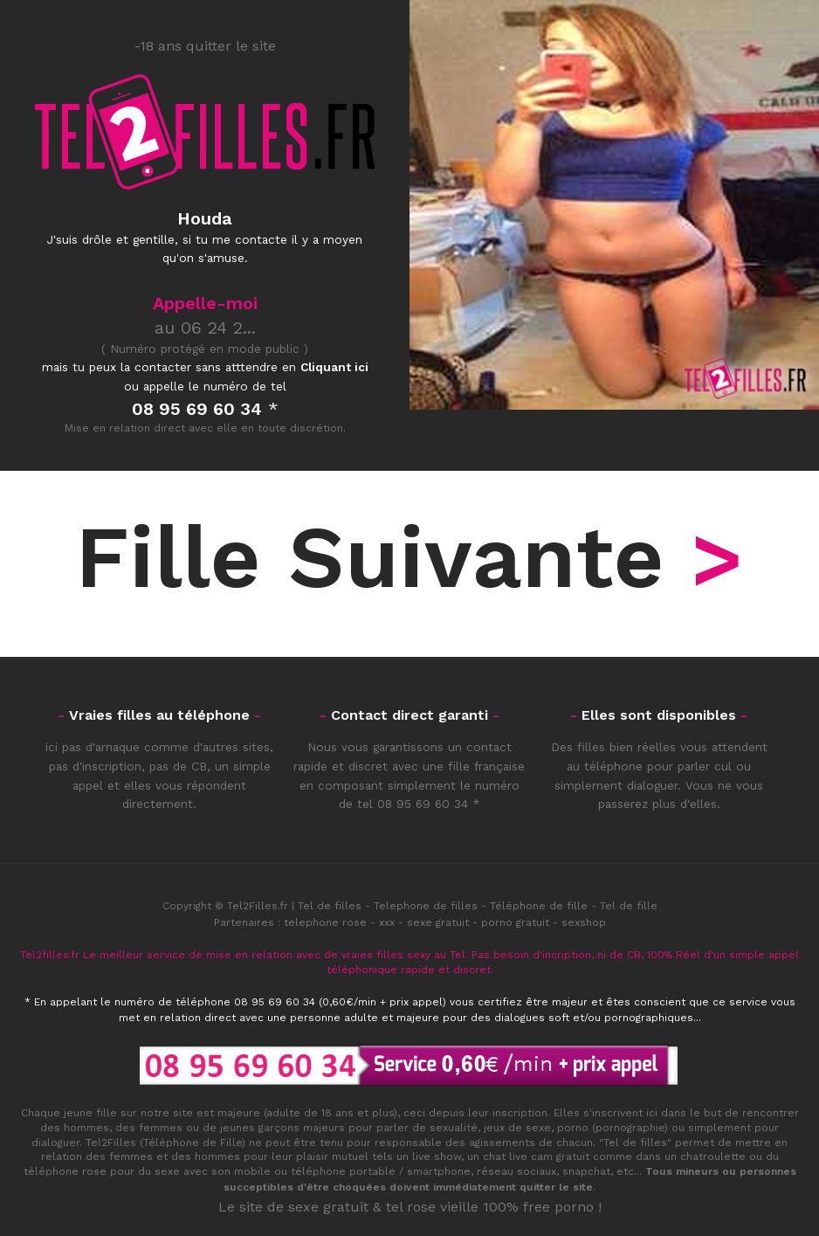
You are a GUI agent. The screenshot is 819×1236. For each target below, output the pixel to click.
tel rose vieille (432, 1206)
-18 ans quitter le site (205, 46)
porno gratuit (515, 922)
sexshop (583, 922)
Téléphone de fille (539, 906)
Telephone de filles (426, 906)
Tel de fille (628, 906)
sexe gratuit (438, 922)
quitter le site (556, 1187)
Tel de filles (329, 906)
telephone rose (325, 922)
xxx (387, 922)
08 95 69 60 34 (422, 804)
